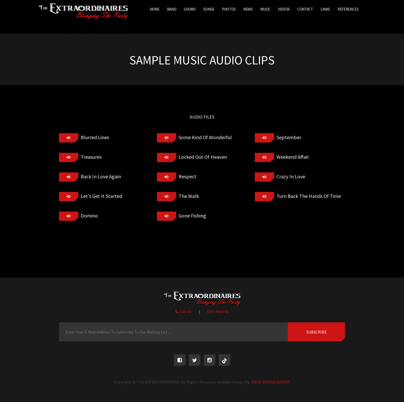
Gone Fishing (192, 215)
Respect (187, 176)
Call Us (183, 311)
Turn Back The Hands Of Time (308, 196)
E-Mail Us (218, 311)
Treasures (91, 157)
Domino (89, 215)
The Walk (188, 196)
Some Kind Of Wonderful (205, 137)
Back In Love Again (100, 176)
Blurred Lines (94, 137)
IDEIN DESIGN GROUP (270, 381)
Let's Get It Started (101, 196)
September (288, 137)
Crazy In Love (290, 176)
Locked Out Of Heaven (202, 157)
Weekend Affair (292, 157)
